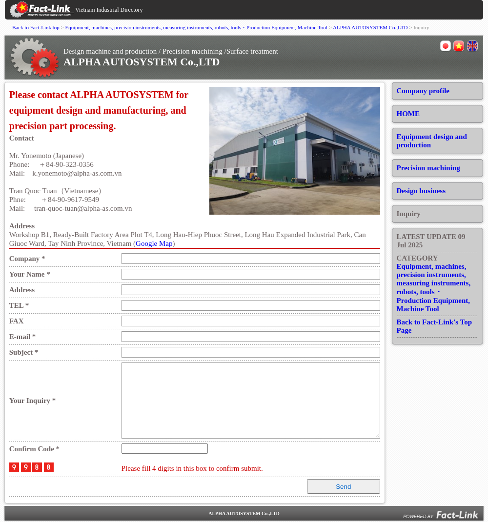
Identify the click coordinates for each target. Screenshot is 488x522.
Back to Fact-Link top (36, 27)
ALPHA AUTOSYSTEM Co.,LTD (370, 27)
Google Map (154, 243)
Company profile (423, 91)
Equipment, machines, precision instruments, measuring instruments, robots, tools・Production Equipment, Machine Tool (196, 27)
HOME (408, 114)
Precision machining (428, 168)
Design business (421, 191)
